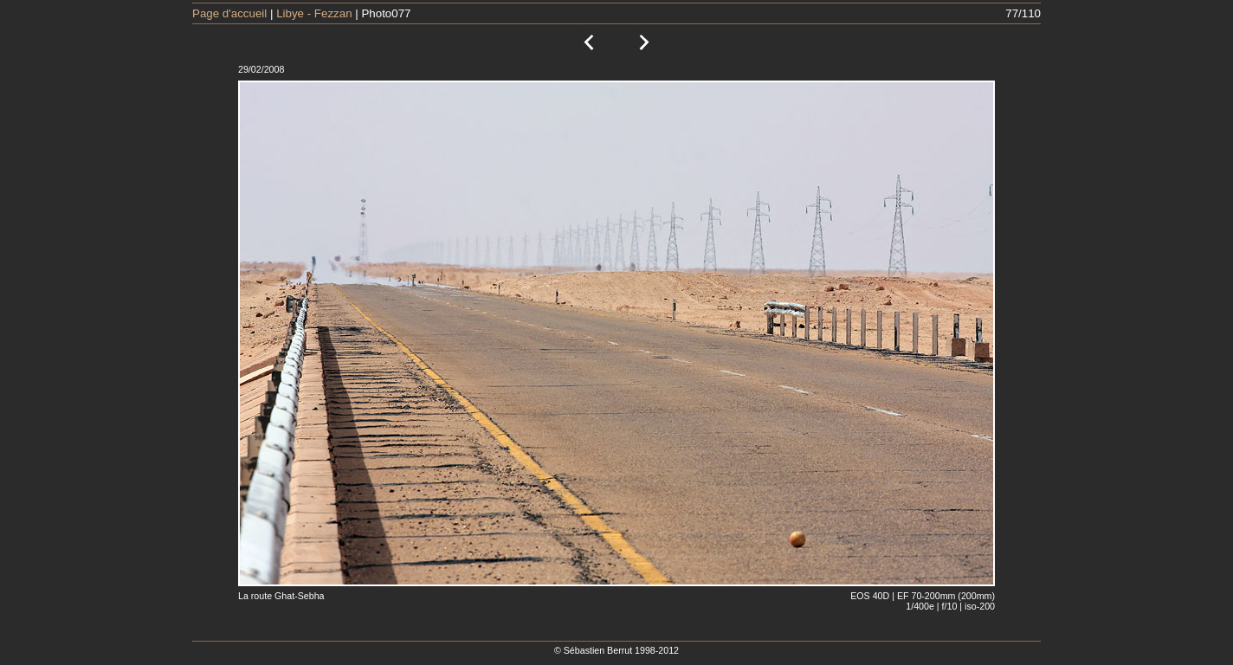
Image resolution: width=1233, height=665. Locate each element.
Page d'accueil (229, 13)
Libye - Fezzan (314, 13)
